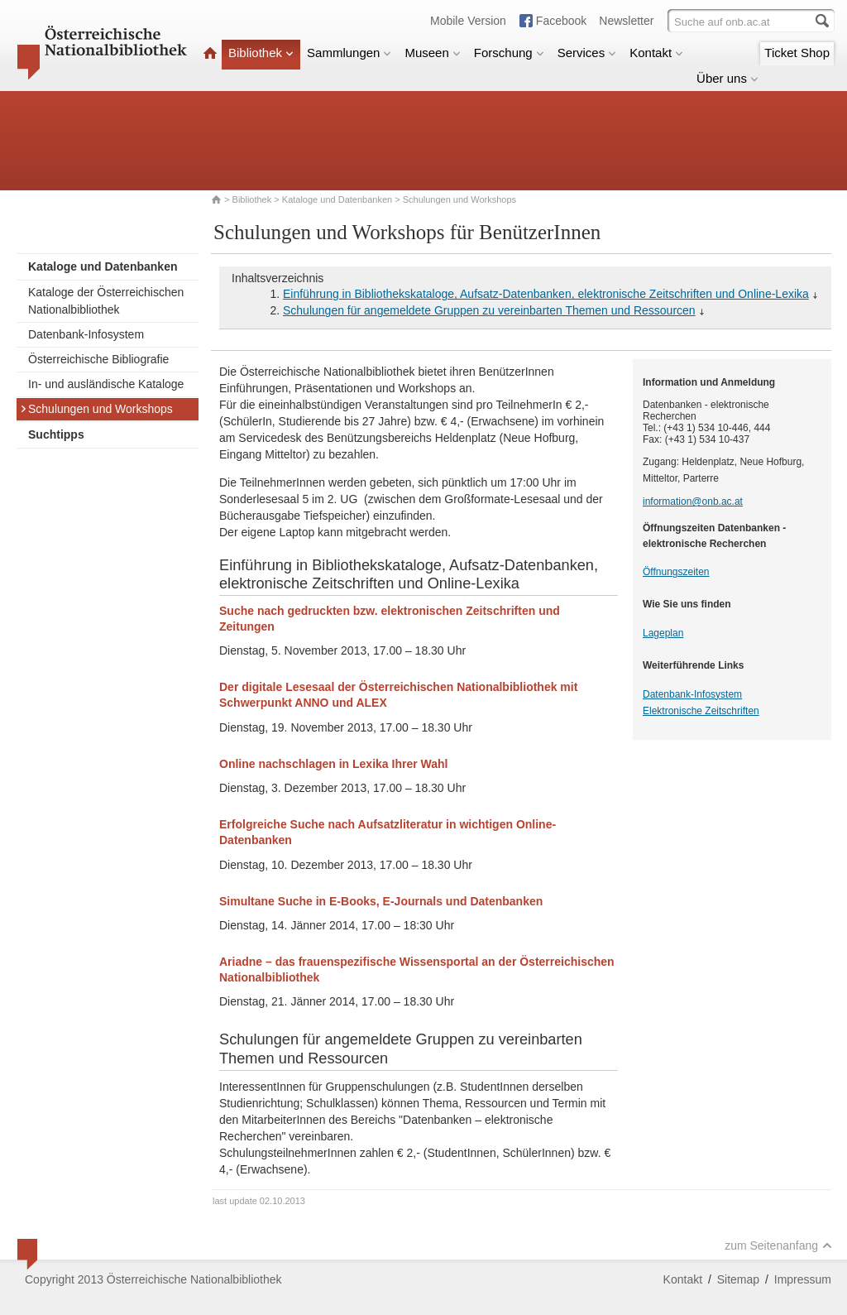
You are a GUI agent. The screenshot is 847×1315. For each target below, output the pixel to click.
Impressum (802, 1279)
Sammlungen (349, 53)
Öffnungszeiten (676, 572)
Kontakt (656, 53)
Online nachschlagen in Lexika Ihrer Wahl (333, 763)
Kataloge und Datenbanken (337, 199)
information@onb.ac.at (693, 501)
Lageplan (663, 633)
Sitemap (738, 1279)
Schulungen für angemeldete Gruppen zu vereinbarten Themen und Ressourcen (489, 310)
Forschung (509, 53)
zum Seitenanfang (778, 1245)
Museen (432, 53)
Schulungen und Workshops (96, 408)
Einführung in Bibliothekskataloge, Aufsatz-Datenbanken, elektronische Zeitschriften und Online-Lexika (546, 293)
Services (587, 53)
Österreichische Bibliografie (98, 359)
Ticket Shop (797, 53)
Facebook (561, 20)
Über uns (727, 78)
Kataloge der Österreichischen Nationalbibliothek (106, 301)
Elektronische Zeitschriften (701, 711)
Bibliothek (261, 53)
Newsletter (626, 20)
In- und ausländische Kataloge (106, 384)
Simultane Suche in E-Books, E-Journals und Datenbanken (381, 901)
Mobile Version (468, 20)
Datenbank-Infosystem (86, 334)
